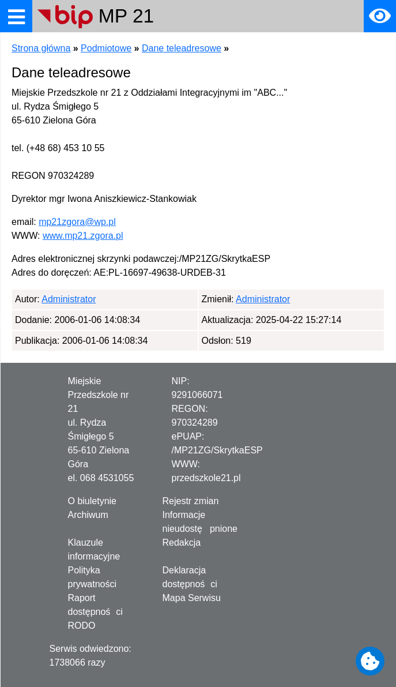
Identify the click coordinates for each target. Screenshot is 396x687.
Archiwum (88, 515)
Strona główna (41, 48)
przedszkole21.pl (206, 478)
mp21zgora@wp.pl (77, 222)
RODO (82, 625)
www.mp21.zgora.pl (83, 236)
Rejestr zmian (191, 501)
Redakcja (182, 542)
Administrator (69, 299)
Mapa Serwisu (192, 598)
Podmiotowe (106, 48)
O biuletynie (92, 501)
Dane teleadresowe (181, 48)
